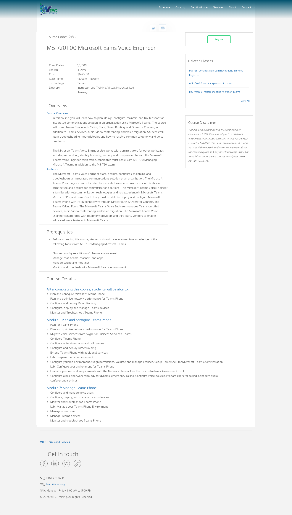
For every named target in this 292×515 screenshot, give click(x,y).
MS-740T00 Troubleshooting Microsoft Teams (214, 91)
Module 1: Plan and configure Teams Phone (79, 320)
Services (218, 7)
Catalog (180, 7)
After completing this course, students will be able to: (88, 289)
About (232, 7)
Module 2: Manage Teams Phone (72, 388)
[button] (199, 6)
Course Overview (57, 113)
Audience (52, 169)
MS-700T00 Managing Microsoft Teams (211, 83)
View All (245, 100)
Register (219, 39)
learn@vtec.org (55, 484)
